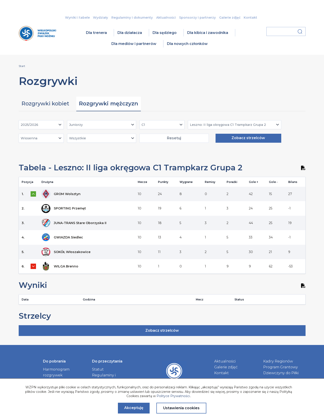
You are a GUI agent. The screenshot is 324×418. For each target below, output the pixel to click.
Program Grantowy (280, 367)
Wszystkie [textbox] (77, 138)
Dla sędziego (165, 33)
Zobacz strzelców (248, 138)
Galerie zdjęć (230, 18)
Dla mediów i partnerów (133, 44)
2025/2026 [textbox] (29, 125)
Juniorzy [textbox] (76, 125)
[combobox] (41, 124)
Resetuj (174, 138)
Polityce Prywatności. (173, 396)
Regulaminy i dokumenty (132, 18)
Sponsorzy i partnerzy (197, 18)
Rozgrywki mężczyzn (108, 103)
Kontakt (250, 18)
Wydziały (100, 18)
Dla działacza (129, 33)
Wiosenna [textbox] (29, 138)
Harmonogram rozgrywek (56, 372)
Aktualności (166, 18)
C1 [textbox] (143, 125)
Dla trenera (96, 33)
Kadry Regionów (278, 361)
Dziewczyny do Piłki (281, 373)
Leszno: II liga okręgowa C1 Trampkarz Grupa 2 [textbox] (228, 125)
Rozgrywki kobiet (45, 103)
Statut (98, 369)
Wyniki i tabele (77, 18)
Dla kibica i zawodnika (207, 33)
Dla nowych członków (187, 44)
